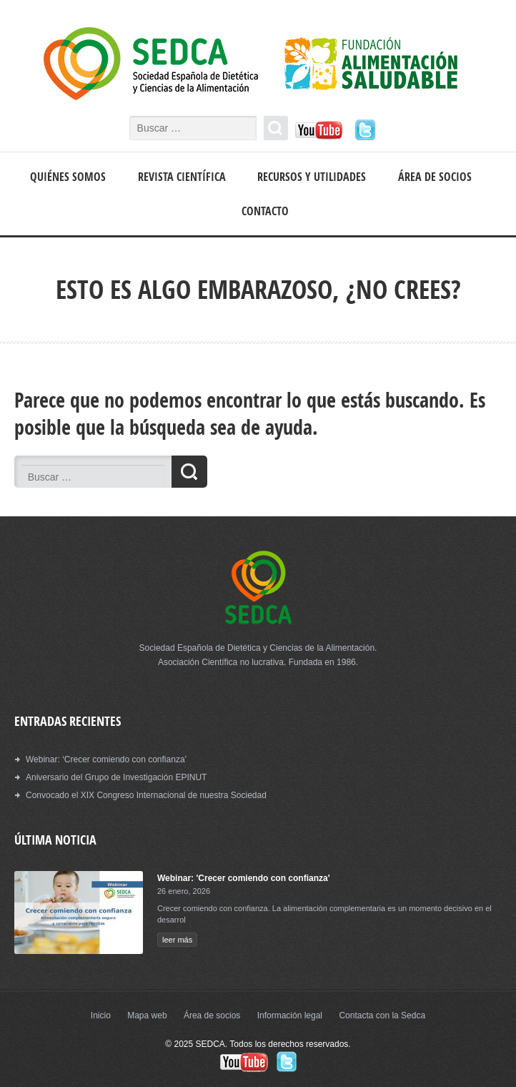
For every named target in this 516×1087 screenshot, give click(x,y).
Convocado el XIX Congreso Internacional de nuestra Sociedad (146, 795)
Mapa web (147, 1015)
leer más (177, 939)
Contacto (265, 211)
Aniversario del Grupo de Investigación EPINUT (116, 777)
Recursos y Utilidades (311, 177)
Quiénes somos (68, 177)
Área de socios (435, 177)
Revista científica (182, 177)
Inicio (101, 1015)
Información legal (289, 1015)
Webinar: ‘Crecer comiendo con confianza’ (106, 759)
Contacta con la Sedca (382, 1015)
